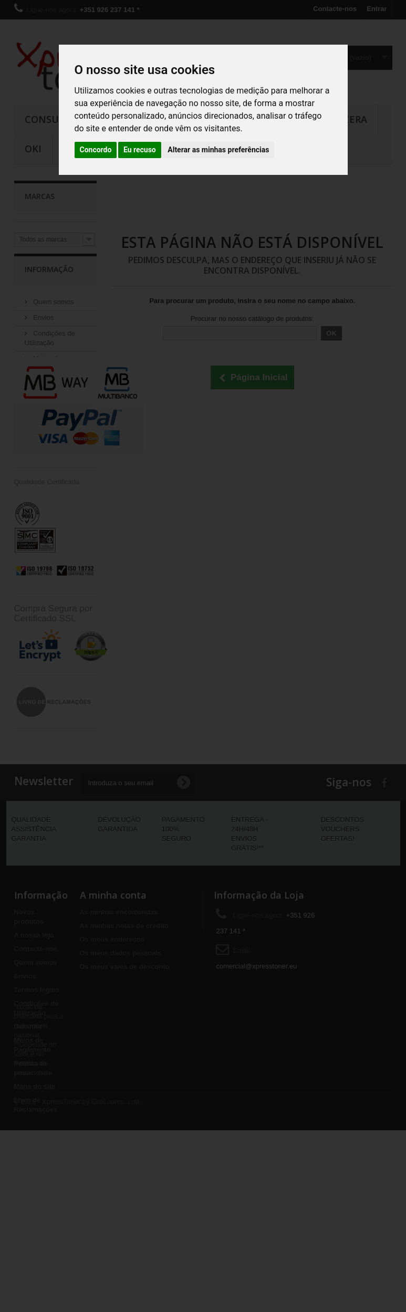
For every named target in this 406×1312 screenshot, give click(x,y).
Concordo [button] (96, 149)
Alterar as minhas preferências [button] (218, 149)
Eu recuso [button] (139, 149)
